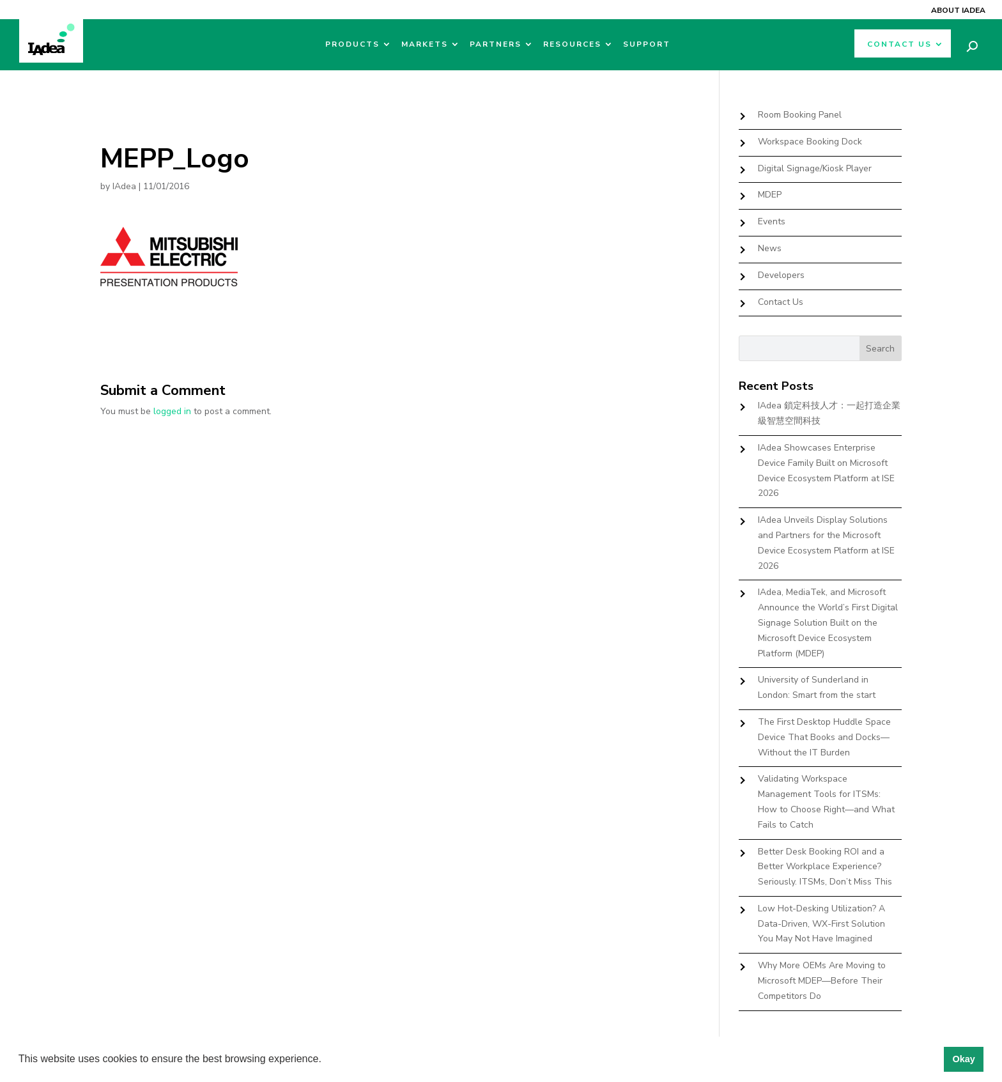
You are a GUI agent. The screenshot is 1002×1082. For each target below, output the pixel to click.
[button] (326, 1060)
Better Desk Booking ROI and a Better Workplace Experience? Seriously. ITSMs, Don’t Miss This (825, 867)
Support (646, 44)
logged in (172, 411)
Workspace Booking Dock (810, 141)
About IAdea (958, 10)
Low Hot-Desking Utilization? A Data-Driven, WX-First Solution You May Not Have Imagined (821, 923)
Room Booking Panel (800, 115)
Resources (572, 44)
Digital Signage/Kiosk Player (815, 168)
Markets (424, 44)
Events (771, 221)
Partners (495, 44)
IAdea (124, 186)
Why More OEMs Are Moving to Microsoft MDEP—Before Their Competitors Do (822, 980)
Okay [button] (963, 1059)
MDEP (770, 195)
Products (352, 44)
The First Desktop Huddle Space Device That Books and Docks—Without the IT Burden (824, 737)
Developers (781, 275)
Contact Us (899, 44)
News (770, 248)
